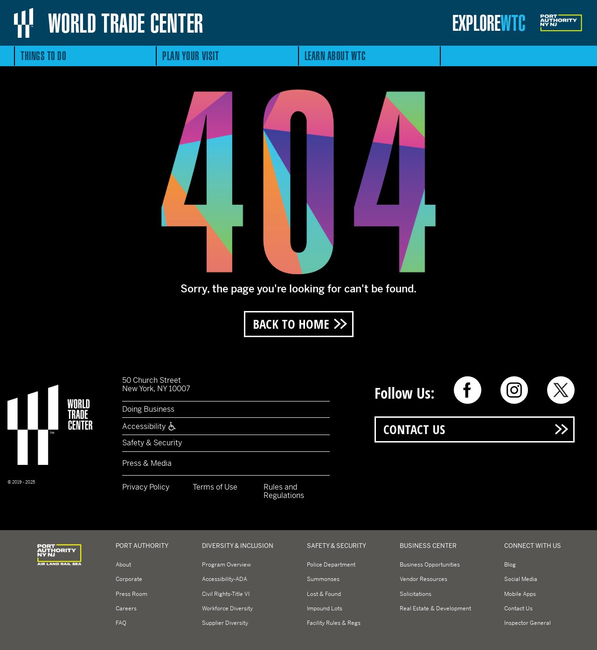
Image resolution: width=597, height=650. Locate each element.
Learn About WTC (335, 55)
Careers (126, 608)
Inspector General (527, 623)
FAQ (121, 623)
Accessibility (149, 426)
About (123, 564)
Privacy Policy (145, 487)
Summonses (323, 579)
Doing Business (148, 409)
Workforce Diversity (227, 608)
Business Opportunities (430, 564)
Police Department (331, 564)
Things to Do (43, 55)
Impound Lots (324, 608)
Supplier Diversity (225, 623)
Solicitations (415, 594)
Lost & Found (324, 594)
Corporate (129, 579)
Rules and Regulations (284, 491)
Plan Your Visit (190, 55)
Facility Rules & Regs (334, 623)
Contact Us (414, 429)
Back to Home (291, 323)
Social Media (520, 579)
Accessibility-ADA (224, 579)
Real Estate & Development (435, 608)
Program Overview (226, 564)
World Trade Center (125, 22)
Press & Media (147, 463)
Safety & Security (152, 443)
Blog (510, 564)
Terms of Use (215, 487)
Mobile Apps (520, 594)
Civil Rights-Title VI (226, 594)
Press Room (131, 594)
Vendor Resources (423, 579)
